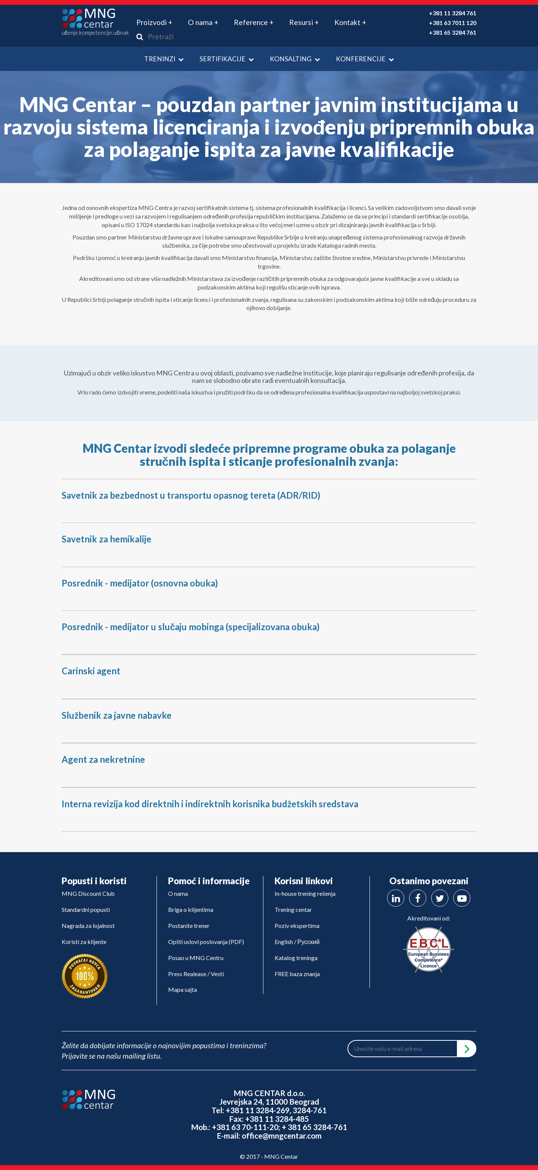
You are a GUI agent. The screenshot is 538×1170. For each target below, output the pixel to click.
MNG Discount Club (88, 893)
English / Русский (297, 941)
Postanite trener (189, 925)
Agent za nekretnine (103, 759)
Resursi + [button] (304, 22)
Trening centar (293, 909)
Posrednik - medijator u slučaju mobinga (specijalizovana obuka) (190, 626)
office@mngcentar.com (282, 1135)
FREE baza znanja (297, 973)
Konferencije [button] (365, 59)
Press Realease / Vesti (196, 973)
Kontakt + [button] (350, 22)
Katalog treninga (296, 957)
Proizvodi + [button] (154, 22)
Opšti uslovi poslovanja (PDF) (206, 941)
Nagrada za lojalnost (88, 925)
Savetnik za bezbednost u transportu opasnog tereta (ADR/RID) (191, 495)
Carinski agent (91, 670)
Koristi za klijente (84, 941)
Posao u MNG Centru (195, 957)
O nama (178, 893)
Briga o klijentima (190, 909)
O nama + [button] (203, 22)
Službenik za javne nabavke (116, 715)
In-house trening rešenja (305, 893)
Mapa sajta (182, 989)
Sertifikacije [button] (227, 59)
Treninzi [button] (163, 59)
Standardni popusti (86, 909)
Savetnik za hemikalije (106, 538)
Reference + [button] (253, 22)
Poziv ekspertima (297, 925)
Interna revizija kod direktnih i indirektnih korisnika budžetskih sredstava (210, 803)
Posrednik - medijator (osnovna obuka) (140, 583)
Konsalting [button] (295, 59)
